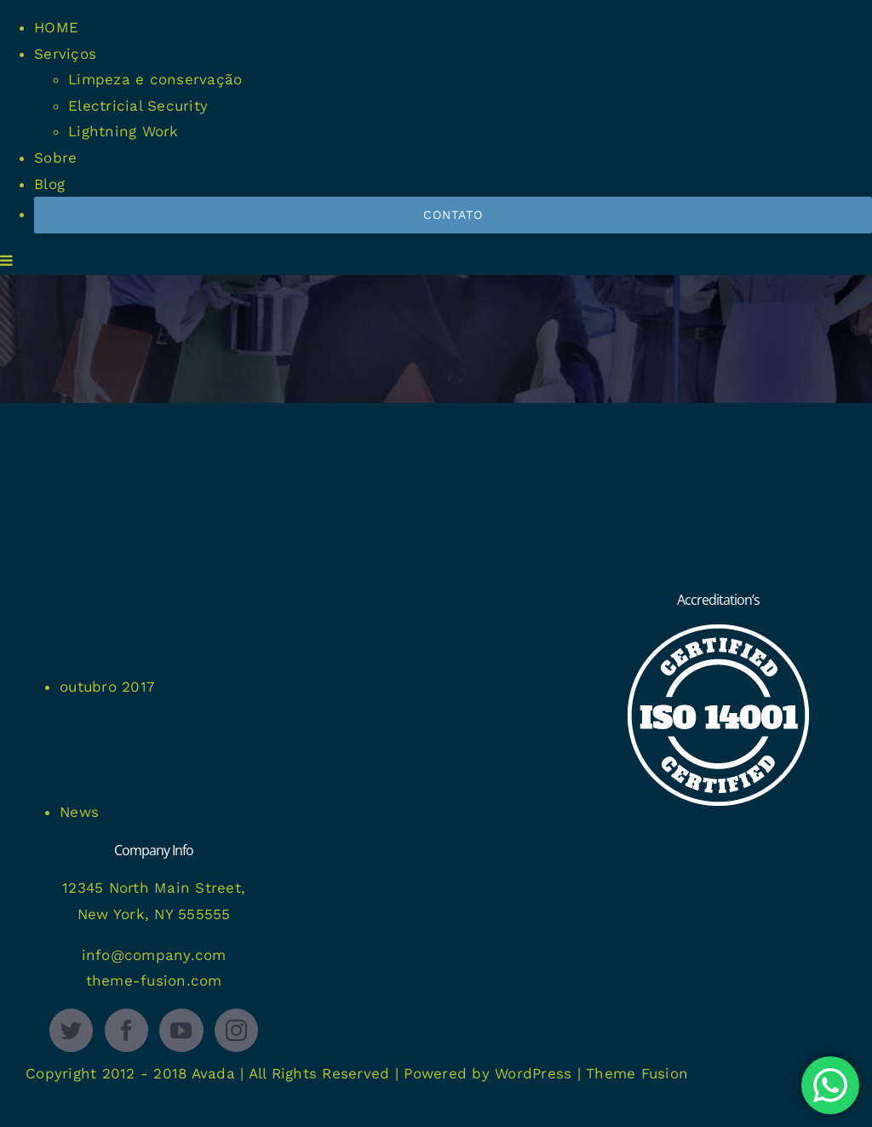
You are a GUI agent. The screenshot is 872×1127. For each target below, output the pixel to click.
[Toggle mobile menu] (7, 260)
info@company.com (154, 954)
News (79, 811)
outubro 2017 (107, 686)
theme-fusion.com (154, 980)
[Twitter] (71, 1030)
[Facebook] (126, 1030)
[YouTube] (181, 1030)
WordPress (533, 1073)
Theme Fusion (637, 1073)
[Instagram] (236, 1030)
